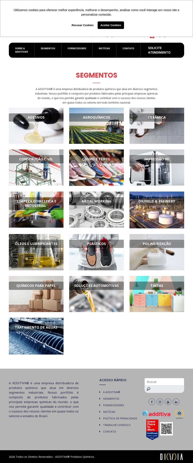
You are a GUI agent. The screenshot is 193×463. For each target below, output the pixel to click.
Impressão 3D (156, 159)
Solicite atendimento (159, 50)
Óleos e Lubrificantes (36, 243)
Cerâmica (157, 117)
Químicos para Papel (36, 285)
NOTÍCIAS (104, 48)
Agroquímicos (96, 117)
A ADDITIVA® (111, 392)
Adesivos (36, 117)
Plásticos (96, 243)
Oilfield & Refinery (156, 201)
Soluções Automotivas (96, 285)
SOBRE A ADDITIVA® (21, 50)
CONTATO (128, 48)
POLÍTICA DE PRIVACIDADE (120, 418)
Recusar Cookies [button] (83, 25)
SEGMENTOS (48, 48)
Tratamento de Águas (36, 327)
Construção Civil (36, 159)
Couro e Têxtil (96, 159)
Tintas (156, 285)
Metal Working (96, 201)
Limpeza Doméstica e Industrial (36, 203)
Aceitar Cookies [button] (110, 25)
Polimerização (157, 243)
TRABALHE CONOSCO (117, 425)
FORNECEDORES (77, 48)
